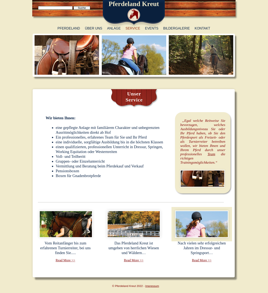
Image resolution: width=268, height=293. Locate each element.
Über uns (93, 28)
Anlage (114, 28)
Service (133, 28)
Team (211, 154)
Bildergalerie (176, 28)
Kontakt (202, 28)
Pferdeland (69, 28)
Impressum (152, 286)
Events (151, 28)
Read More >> (65, 260)
